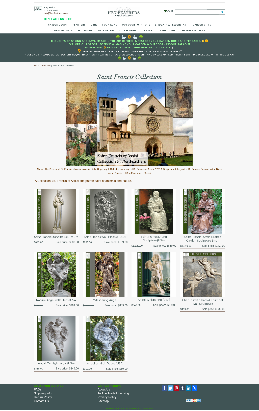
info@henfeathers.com (56, 13)
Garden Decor (58, 25)
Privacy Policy (107, 397)
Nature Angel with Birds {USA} (56, 300)
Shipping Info (42, 393)
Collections (128, 30)
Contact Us (41, 401)
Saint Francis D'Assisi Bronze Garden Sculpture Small (202, 238)
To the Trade (166, 30)
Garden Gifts (202, 25)
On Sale (147, 30)
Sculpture (85, 30)
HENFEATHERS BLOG (58, 19)
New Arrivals (63, 30)
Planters (79, 25)
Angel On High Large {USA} (56, 363)
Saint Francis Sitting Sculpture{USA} (154, 238)
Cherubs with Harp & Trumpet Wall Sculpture (202, 302)
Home (36, 65)
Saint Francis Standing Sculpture (56, 237)
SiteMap (103, 401)
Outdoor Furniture (136, 25)
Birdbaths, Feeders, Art (171, 25)
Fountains (109, 25)
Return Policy (43, 397)
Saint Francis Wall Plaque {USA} (105, 237)
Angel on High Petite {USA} (105, 363)
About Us (104, 389)
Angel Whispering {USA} (154, 299)
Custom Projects (192, 30)
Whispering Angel (105, 300)
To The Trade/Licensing (113, 393)
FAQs (37, 389)
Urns (94, 25)
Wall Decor (105, 30)
